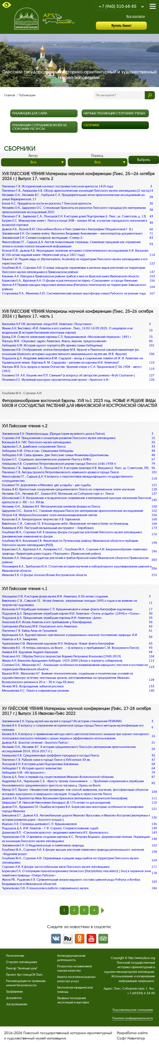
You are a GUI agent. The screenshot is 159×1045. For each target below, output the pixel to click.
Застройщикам (16, 1004)
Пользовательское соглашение (133, 1010)
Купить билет (121, 25)
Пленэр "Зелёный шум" (21, 968)
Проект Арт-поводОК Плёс (24, 974)
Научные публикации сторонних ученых (114, 113)
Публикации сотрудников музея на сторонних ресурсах (39, 127)
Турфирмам (14, 991)
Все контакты (135, 16)
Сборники (91, 125)
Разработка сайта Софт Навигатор (132, 1035)
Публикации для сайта (29, 113)
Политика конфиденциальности (132, 1018)
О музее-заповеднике (21, 962)
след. (102, 910)
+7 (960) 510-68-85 (117, 6)
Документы (14, 998)
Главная (10, 95)
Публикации (27, 95)
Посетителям (15, 956)
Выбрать (143, 160)
